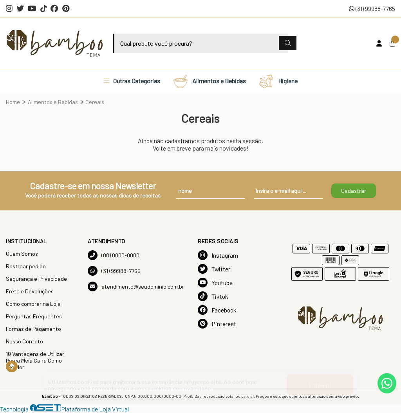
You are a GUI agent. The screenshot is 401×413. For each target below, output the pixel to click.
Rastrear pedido (26, 266)
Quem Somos (22, 253)
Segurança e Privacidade (36, 278)
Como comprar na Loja (33, 303)
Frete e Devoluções (30, 291)
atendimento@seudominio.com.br (136, 286)
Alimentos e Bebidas (209, 81)
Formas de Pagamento (33, 328)
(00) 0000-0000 (113, 255)
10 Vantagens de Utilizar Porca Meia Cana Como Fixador (35, 360)
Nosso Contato (24, 341)
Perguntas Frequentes (34, 316)
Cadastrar (353, 190)
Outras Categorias (132, 80)
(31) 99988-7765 (372, 8)
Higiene (278, 81)
